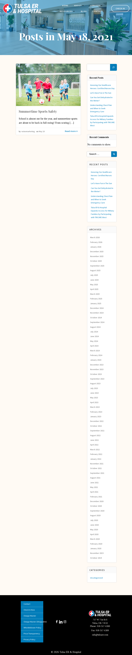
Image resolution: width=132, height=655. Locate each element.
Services (96, 5)
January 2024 (95, 359)
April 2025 (94, 289)
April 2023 (94, 402)
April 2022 (94, 444)
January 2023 (95, 416)
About (79, 5)
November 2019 (97, 553)
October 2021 (96, 468)
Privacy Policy (30, 639)
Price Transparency (32, 633)
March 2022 (95, 449)
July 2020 (94, 520)
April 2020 (94, 534)
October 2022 (96, 425)
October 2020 (96, 505)
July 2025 (94, 275)
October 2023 (96, 373)
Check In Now (29, 609)
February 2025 (96, 298)
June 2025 (94, 279)
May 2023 (94, 397)
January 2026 (95, 246)
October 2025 (96, 260)
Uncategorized (96, 577)
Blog (83, 11)
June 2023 (94, 392)
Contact (97, 11)
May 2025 (94, 284)
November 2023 (97, 369)
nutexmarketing (28, 131)
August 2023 (95, 383)
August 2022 (95, 435)
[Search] (113, 67)
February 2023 (96, 411)
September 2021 (97, 472)
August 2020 (95, 515)
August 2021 (95, 477)
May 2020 (94, 529)
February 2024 (96, 355)
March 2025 (95, 293)
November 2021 (97, 463)
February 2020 (96, 543)
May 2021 (94, 486)
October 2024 (96, 317)
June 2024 (94, 336)
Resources (67, 11)
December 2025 (97, 251)
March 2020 (95, 538)
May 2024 (94, 340)
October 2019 (96, 557)
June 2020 (94, 524)
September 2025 (97, 265)
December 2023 (97, 364)
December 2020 (97, 501)
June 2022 (94, 440)
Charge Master (30, 615)
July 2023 (94, 388)
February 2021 (96, 496)
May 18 (42, 131)
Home (65, 5)
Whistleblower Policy (32, 627)
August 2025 (95, 270)
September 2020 (97, 510)
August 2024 (95, 326)
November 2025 (97, 256)
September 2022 (97, 430)
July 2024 (94, 331)
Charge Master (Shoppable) (32, 621)
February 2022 (96, 454)
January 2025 (95, 303)
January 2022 (95, 458)
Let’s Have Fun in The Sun (100, 92)
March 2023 (95, 406)
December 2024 (97, 308)
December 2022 (97, 421)
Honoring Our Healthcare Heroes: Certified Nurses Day (101, 175)
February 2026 (96, 241)
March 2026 (95, 237)
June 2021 (94, 482)
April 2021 (94, 491)
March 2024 (95, 350)
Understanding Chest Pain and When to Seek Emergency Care (101, 108)
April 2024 (94, 345)
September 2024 (97, 322)
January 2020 (95, 548)
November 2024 (97, 312)
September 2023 (97, 378)
